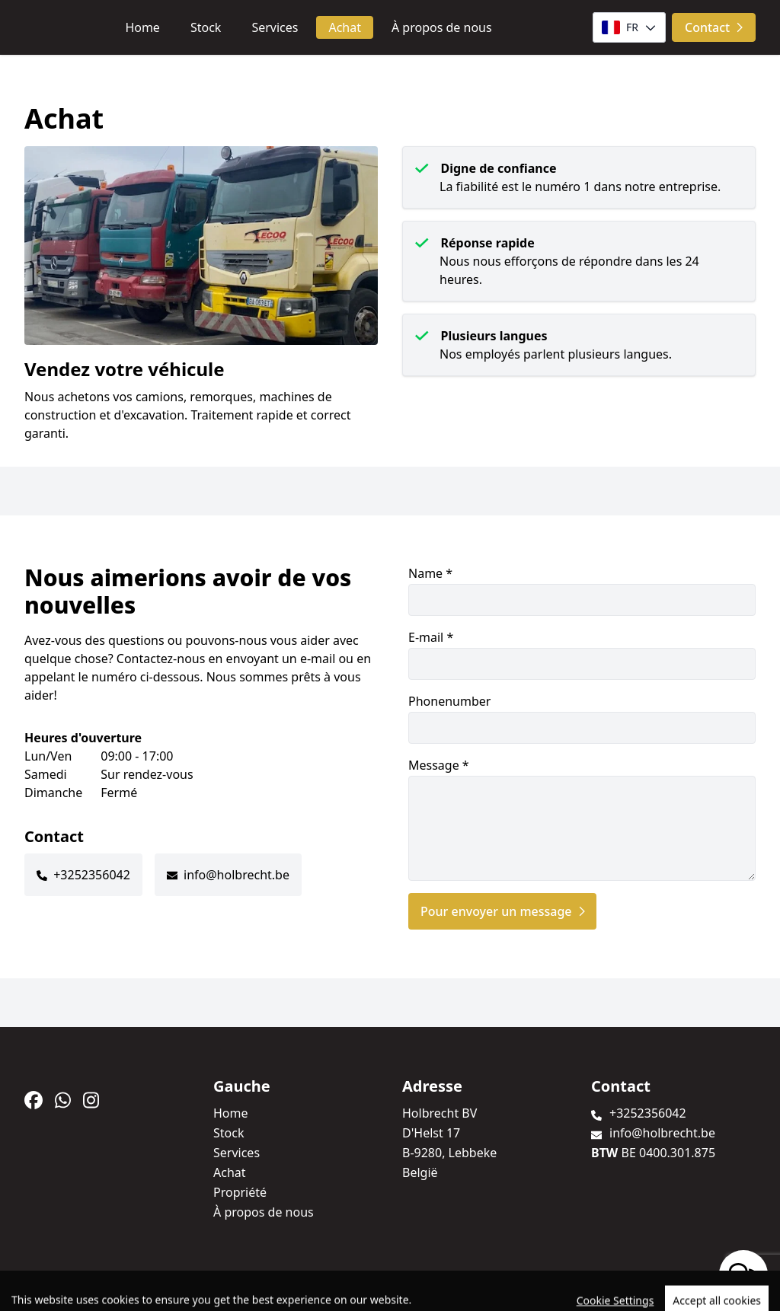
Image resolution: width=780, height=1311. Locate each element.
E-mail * (582, 654)
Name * (582, 590)
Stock (205, 27)
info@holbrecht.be (236, 874)
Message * (582, 819)
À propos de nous (442, 27)
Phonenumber (582, 718)
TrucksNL (115, 1291)
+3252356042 (91, 874)
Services (274, 27)
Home (142, 27)
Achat (344, 27)
